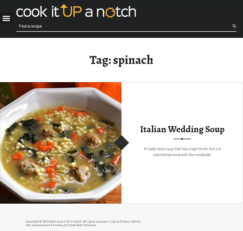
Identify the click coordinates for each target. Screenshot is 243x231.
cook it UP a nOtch (69, 221)
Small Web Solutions (82, 225)
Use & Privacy (120, 221)
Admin (136, 221)
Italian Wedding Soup (182, 129)
